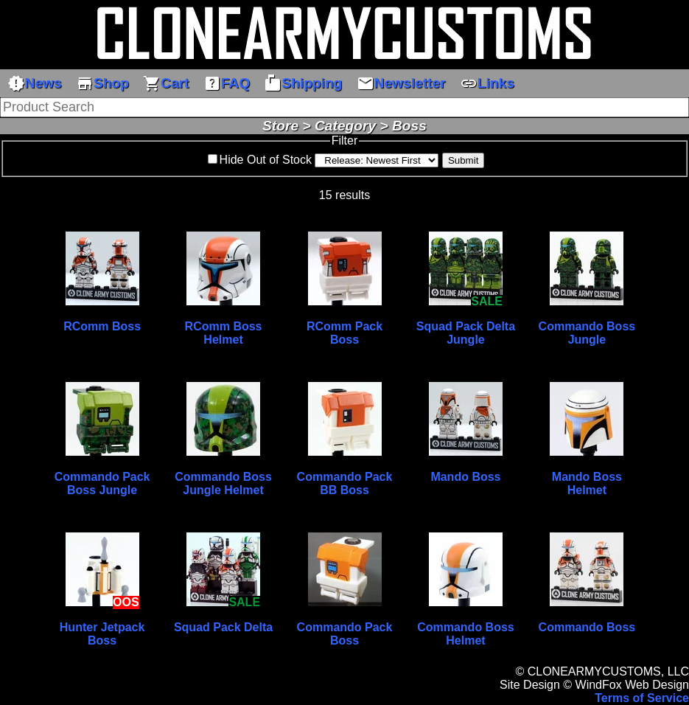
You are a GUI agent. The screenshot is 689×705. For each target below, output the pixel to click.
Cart (166, 83)
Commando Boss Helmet (465, 634)
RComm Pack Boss (344, 333)
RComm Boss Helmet (223, 333)
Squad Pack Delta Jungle (465, 333)
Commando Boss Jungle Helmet (223, 483)
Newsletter (401, 83)
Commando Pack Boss (345, 634)
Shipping (303, 83)
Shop (102, 83)
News (34, 83)
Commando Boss (587, 627)
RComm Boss (102, 326)
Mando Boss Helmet (587, 483)
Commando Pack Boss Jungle (102, 483)
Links (487, 83)
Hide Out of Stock (266, 159)
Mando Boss (465, 476)
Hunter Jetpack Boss (102, 634)
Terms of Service (642, 698)
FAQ (226, 83)
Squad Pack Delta (223, 627)
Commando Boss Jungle (587, 333)
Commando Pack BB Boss (345, 483)
